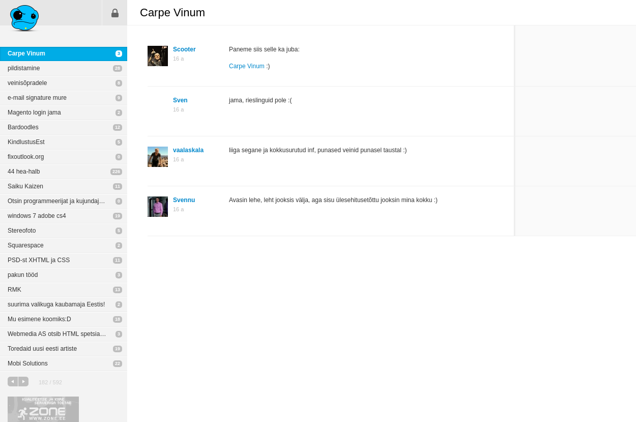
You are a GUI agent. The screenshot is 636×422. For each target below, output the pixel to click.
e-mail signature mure (37, 97)
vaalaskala (188, 150)
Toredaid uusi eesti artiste (42, 348)
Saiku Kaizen (25, 186)
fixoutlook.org (26, 156)
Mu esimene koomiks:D (39, 319)
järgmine (23, 381)
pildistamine (24, 68)
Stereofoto (22, 230)
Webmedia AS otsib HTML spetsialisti (58, 333)
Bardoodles (23, 127)
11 (117, 186)
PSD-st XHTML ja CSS (39, 260)
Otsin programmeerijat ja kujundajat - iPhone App (67, 201)
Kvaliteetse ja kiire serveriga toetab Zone (43, 409)
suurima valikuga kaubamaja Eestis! (56, 304)
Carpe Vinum (26, 53)
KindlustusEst (26, 142)
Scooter (184, 49)
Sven (180, 100)
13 (117, 289)
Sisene (115, 12)
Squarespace (26, 245)
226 (116, 171)
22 (117, 363)
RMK (14, 289)
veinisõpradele (27, 83)
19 (117, 215)
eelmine (13, 381)
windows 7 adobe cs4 (37, 215)
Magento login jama (34, 112)
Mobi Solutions (28, 363)
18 (117, 319)
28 (117, 68)
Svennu (184, 200)
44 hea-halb (24, 171)
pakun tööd (23, 274)
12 (117, 127)
